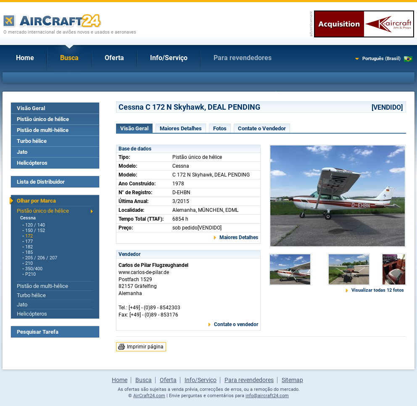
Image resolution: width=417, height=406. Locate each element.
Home (25, 58)
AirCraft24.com (149, 395)
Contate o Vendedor (262, 128)
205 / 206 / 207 (41, 258)
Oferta (114, 58)
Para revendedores (243, 58)
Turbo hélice (32, 141)
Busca (69, 58)
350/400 (33, 269)
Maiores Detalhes (181, 128)
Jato (22, 152)
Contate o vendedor (236, 324)
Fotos (220, 128)
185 (29, 252)
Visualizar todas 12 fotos (377, 290)
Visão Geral (31, 108)
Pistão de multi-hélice (43, 130)
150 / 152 (35, 230)
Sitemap (292, 380)
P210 (30, 274)
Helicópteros (32, 163)
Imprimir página (145, 347)
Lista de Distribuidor (41, 182)
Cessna (28, 218)
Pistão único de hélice (43, 119)
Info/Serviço (168, 58)
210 (29, 263)
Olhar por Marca (36, 201)
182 (29, 247)
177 (29, 241)
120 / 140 (35, 225)
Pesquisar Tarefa (37, 332)
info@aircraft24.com (267, 395)
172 (29, 236)
